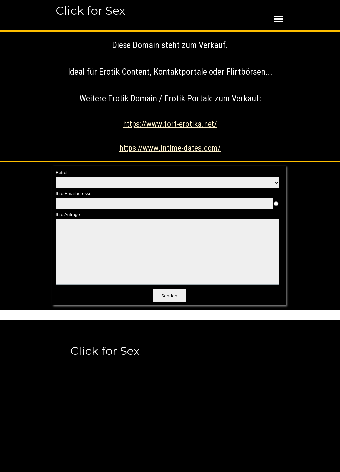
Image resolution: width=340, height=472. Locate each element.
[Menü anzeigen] (278, 19)
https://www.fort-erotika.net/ (170, 124)
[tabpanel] (170, 96)
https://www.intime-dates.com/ (170, 148)
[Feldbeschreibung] (276, 203)
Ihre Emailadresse (73, 193)
